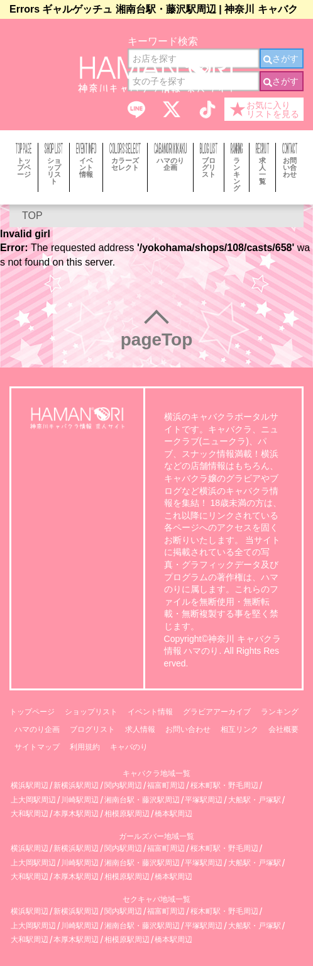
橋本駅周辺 (173, 814)
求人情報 (140, 729)
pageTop (157, 339)
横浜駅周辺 (29, 786)
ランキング (280, 712)
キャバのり (129, 747)
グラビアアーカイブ (217, 712)
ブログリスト (92, 729)
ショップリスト (91, 712)
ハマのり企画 (37, 729)
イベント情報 (150, 712)
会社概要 (283, 729)
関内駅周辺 (123, 786)
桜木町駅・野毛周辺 (224, 786)
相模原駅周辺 (127, 814)
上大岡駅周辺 (33, 800)
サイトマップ (37, 747)
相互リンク (239, 729)
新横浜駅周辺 (76, 786)
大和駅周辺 (29, 814)
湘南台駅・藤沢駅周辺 (142, 800)
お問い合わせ (188, 729)
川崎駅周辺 (80, 800)
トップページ (32, 712)
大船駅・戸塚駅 (254, 800)
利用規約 (85, 747)
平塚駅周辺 (203, 800)
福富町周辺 (166, 786)
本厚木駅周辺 (76, 814)
